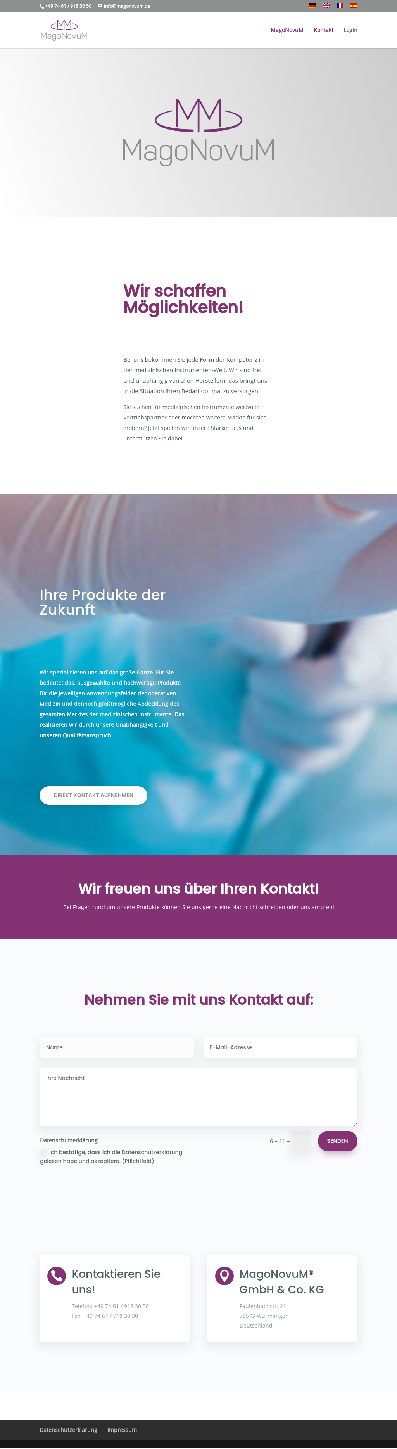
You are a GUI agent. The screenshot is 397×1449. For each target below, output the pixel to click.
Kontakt (323, 31)
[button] (15, 1433)
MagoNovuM (287, 31)
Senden (337, 1141)
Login (350, 31)
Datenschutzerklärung (68, 1429)
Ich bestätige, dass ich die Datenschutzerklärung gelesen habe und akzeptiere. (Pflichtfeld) (111, 1156)
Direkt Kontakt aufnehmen (93, 795)
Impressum (122, 1429)
